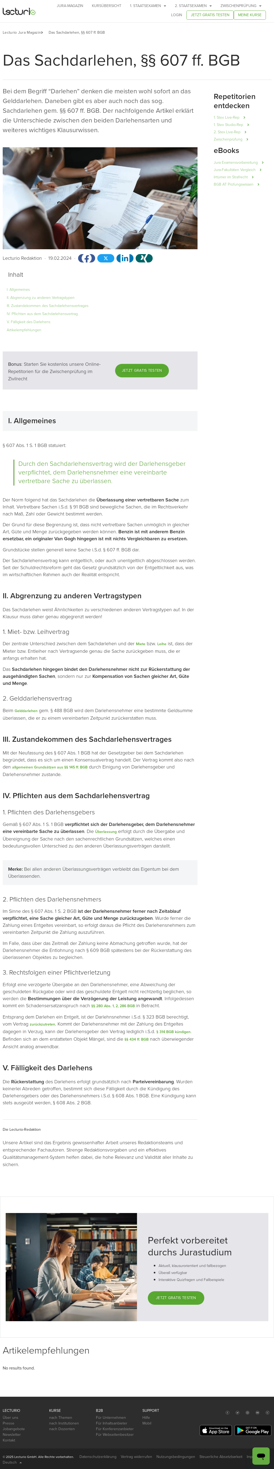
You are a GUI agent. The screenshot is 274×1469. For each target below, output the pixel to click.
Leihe (161, 644)
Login (176, 15)
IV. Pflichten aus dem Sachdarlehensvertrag (42, 314)
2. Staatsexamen (193, 6)
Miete (140, 644)
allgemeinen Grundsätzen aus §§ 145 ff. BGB (50, 767)
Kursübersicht (106, 6)
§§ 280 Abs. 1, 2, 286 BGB (113, 1006)
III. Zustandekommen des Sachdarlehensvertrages (47, 305)
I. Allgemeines (18, 289)
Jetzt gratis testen (210, 15)
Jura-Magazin (70, 6)
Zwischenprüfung (241, 6)
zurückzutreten (42, 1024)
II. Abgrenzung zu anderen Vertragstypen (41, 297)
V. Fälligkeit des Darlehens (28, 322)
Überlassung (106, 831)
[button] (44, 32)
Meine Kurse (250, 15)
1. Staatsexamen (148, 6)
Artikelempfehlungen (24, 330)
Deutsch (12, 1462)
